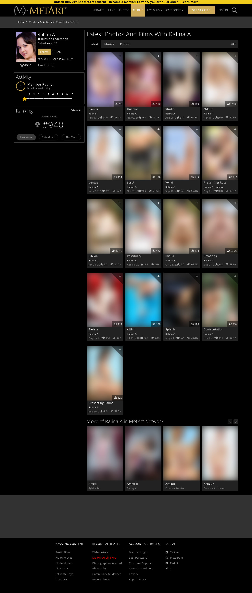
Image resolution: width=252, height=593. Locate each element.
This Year (71, 137)
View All (76, 110)
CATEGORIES (175, 10)
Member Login (138, 552)
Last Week (26, 137)
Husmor (132, 109)
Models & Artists (40, 22)
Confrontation (213, 329)
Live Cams (62, 568)
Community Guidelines (106, 574)
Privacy (133, 574)
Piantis (93, 109)
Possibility (134, 256)
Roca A (219, 186)
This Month (48, 137)
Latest (94, 44)
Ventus (93, 182)
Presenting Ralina (101, 403)
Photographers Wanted (107, 563)
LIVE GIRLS (154, 10)
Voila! (169, 182)
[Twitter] (172, 552)
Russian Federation (53, 39)
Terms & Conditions (141, 568)
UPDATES (98, 10)
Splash (170, 329)
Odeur (208, 109)
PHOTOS (124, 10)
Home (21, 22)
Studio (169, 109)
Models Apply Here (104, 557)
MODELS (138, 10)
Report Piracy (137, 579)
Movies (109, 44)
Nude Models (64, 563)
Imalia (169, 256)
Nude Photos (64, 557)
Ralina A (93, 113)
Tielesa (94, 329)
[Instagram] (174, 558)
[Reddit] (172, 563)
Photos (125, 44)
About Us (61, 579)
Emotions (210, 256)
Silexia (93, 256)
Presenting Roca (215, 182)
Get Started (201, 10)
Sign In (223, 10)
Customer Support (140, 563)
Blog (168, 568)
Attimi (131, 329)
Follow (44, 52)
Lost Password (138, 557)
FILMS (111, 10)
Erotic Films (63, 552)
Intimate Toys (64, 574)
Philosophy (99, 568)
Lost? (130, 182)
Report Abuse (100, 579)
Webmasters (100, 552)
